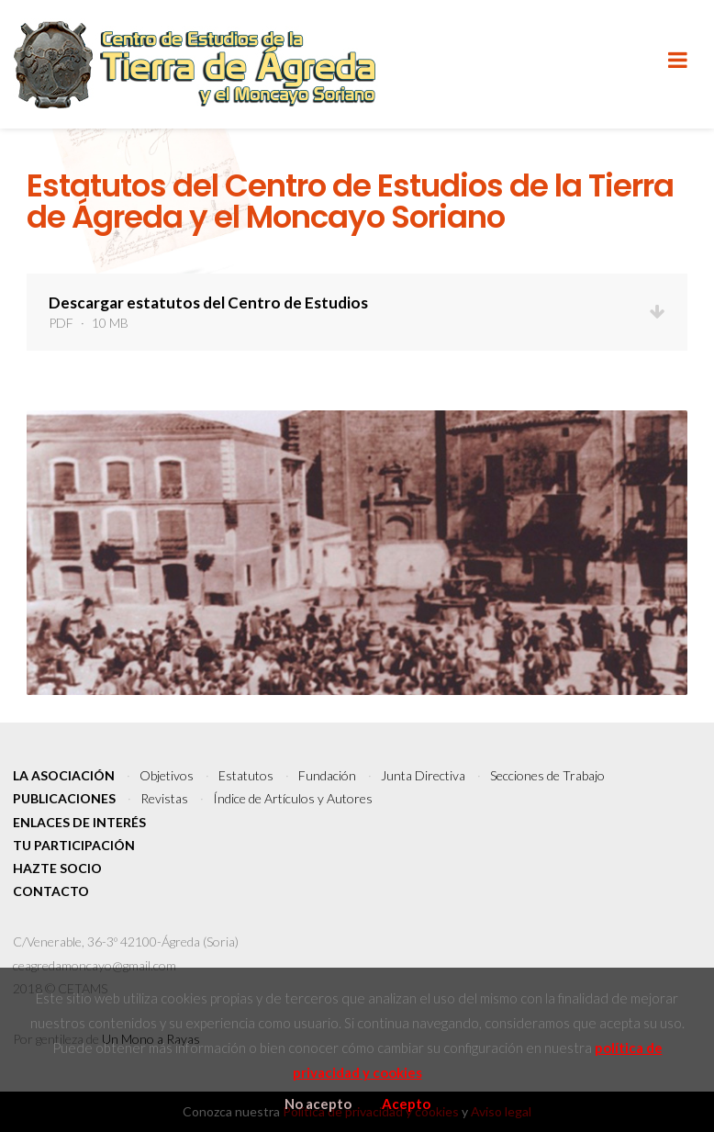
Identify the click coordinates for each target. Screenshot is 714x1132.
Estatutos (245, 775)
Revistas (164, 798)
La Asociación (64, 775)
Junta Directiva (423, 775)
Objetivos (166, 775)
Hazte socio (57, 868)
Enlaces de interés (79, 822)
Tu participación (74, 845)
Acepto (406, 1103)
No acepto (317, 1103)
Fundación (327, 775)
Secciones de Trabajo (547, 775)
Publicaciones (64, 798)
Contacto (51, 891)
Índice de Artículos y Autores (293, 798)
